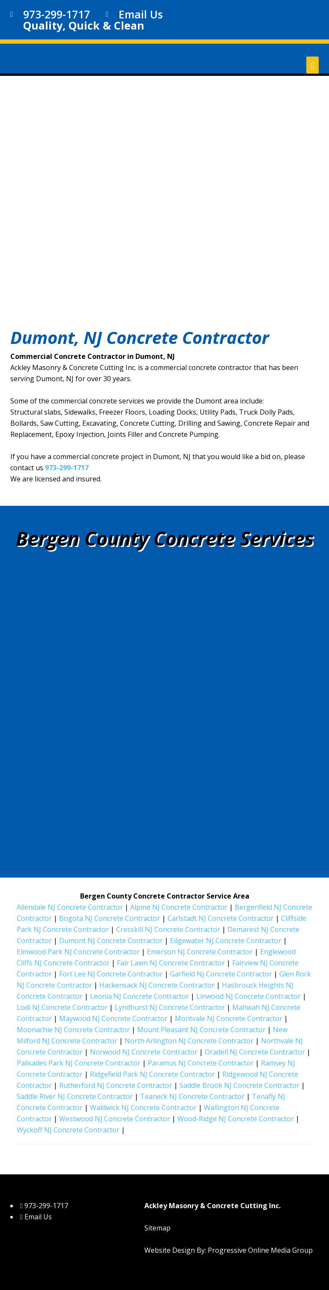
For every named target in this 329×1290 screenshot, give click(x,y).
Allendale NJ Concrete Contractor (70, 907)
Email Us (141, 14)
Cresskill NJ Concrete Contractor (168, 929)
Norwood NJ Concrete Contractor (143, 1052)
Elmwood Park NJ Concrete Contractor (78, 951)
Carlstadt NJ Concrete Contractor (220, 918)
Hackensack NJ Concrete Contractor (157, 985)
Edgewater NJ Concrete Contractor (225, 940)
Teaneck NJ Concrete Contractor (192, 1096)
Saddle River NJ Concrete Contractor (75, 1096)
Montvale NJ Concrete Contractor (228, 1018)
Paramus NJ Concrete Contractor (201, 1063)
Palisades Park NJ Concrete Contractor (79, 1063)
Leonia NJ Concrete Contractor (139, 996)
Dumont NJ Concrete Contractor (111, 940)
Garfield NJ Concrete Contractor (221, 974)
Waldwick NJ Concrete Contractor (143, 1107)
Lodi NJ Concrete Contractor (62, 1007)
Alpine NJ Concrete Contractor (178, 907)
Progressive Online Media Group (260, 1250)
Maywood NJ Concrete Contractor (113, 1018)
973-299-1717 (67, 467)
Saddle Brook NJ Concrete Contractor (239, 1085)
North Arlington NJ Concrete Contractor (189, 1040)
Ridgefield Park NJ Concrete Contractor (152, 1074)
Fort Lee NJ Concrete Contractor (111, 974)
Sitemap (157, 1228)
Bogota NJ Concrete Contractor (109, 918)
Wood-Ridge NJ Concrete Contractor (235, 1118)
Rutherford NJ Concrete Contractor (115, 1085)
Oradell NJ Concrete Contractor (255, 1052)
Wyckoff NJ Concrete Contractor (68, 1130)
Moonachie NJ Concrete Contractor (73, 1029)
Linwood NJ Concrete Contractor (248, 996)
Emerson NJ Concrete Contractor (200, 951)
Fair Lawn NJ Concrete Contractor (171, 963)
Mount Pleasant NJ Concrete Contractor (201, 1029)
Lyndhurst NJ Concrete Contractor (170, 1007)
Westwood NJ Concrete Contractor (114, 1118)
